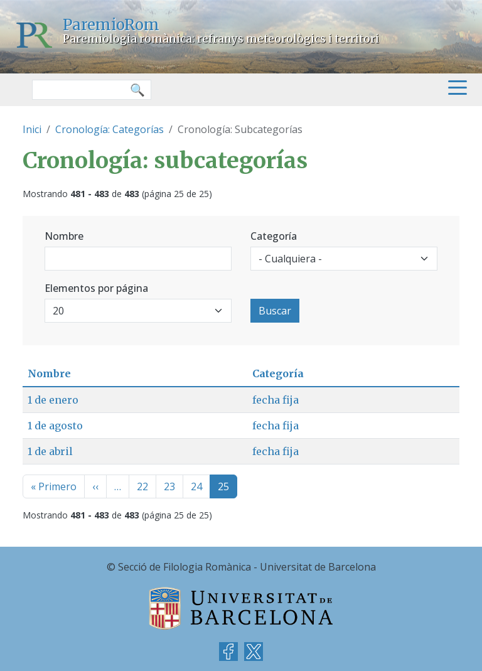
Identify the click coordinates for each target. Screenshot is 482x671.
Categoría (273, 236)
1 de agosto (55, 425)
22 (142, 486)
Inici (32, 129)
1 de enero (53, 400)
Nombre (64, 236)
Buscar (275, 311)
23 (169, 486)
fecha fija (275, 400)
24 (196, 486)
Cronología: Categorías (109, 129)
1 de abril (50, 451)
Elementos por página (96, 288)
